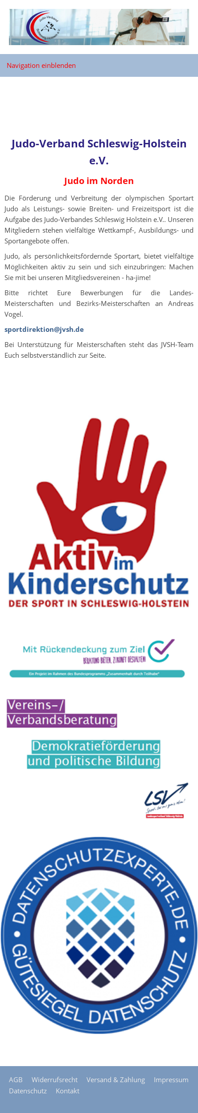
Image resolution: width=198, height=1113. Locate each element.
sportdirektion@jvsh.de (44, 329)
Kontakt (67, 1090)
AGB (16, 1079)
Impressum (171, 1079)
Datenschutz (28, 1090)
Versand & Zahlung (116, 1079)
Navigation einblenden (41, 65)
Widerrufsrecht (55, 1079)
